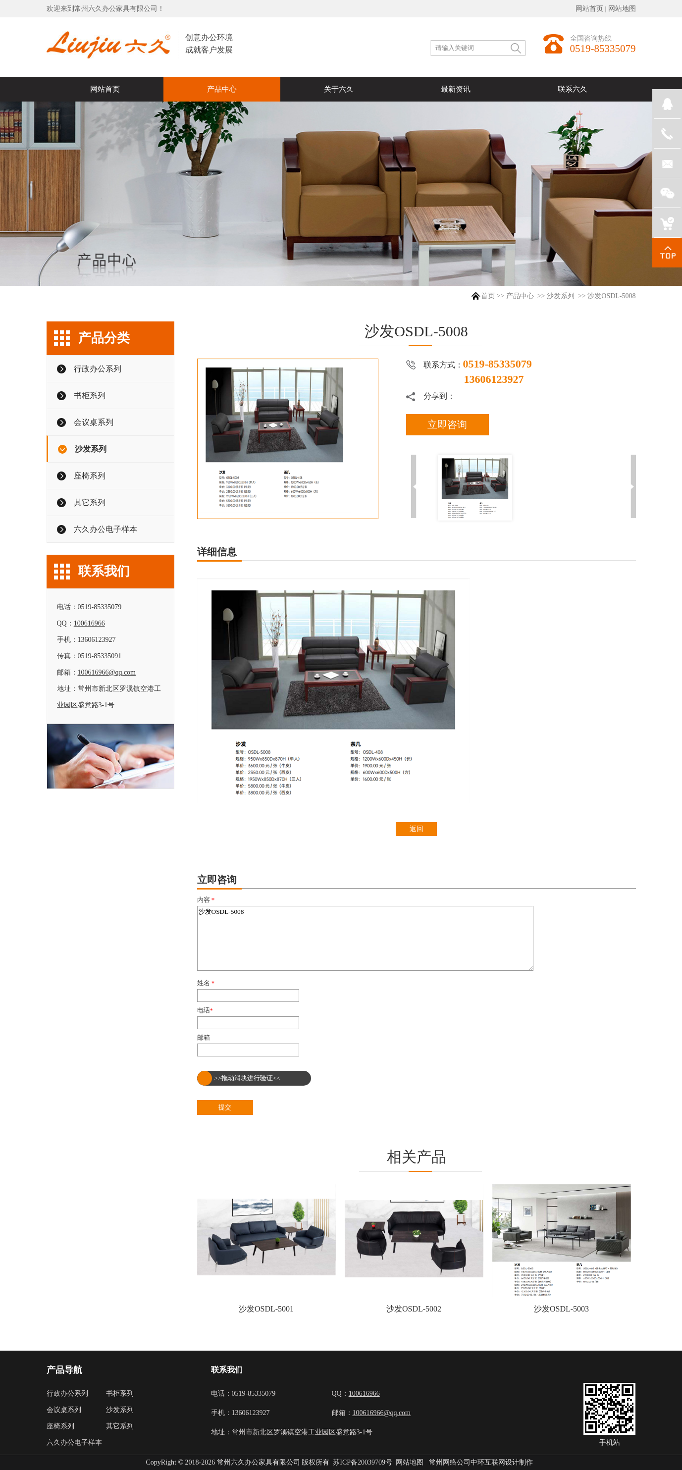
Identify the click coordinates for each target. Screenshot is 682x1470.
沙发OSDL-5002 (413, 1309)
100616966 (89, 623)
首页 (488, 296)
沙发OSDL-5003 (561, 1309)
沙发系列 (561, 296)
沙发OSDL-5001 (266, 1309)
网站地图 (622, 8)
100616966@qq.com (107, 672)
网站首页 (589, 8)
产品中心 (520, 296)
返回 (416, 829)
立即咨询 (447, 424)
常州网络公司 (450, 1462)
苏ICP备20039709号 (362, 1462)
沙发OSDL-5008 (365, 938)
